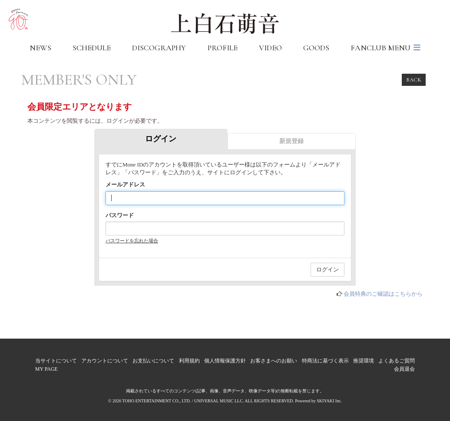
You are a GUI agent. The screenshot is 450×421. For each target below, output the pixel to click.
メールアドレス (125, 184)
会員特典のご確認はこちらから (383, 293)
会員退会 (404, 369)
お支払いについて (153, 361)
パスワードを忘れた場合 (132, 240)
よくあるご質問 (396, 361)
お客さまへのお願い (273, 361)
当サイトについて (56, 361)
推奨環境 (363, 361)
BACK (413, 79)
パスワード (120, 215)
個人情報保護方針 (225, 361)
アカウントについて (104, 361)
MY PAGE (46, 369)
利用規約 (189, 361)
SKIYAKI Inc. (329, 400)
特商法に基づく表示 (325, 361)
